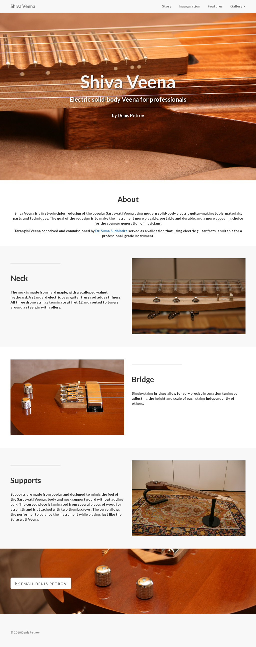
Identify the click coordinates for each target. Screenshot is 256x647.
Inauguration (189, 6)
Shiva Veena (22, 6)
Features (215, 6)
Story (166, 6)
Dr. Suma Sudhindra (111, 231)
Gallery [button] (238, 6)
